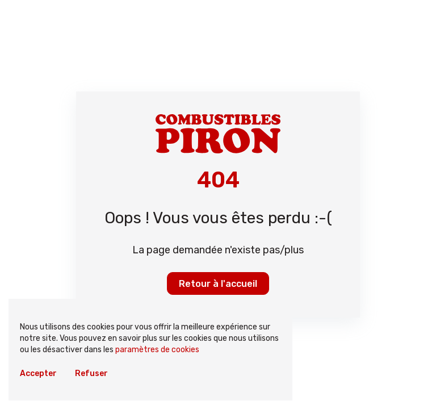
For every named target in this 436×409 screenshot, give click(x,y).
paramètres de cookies (157, 349)
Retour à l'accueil (218, 283)
